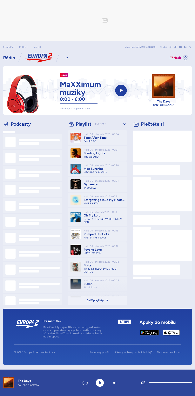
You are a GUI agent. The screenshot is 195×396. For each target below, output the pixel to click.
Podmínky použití (100, 352)
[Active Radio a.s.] (124, 329)
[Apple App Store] (171, 333)
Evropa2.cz (9, 47)
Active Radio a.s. (46, 352)
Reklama (23, 47)
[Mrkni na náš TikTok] (175, 47)
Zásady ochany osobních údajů (133, 352)
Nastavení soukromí (169, 352)
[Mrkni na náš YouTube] (180, 47)
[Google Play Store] (149, 333)
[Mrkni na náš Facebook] (185, 47)
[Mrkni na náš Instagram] (170, 47)
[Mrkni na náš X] (190, 47)
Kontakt (37, 47)
